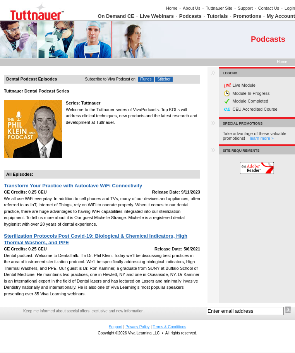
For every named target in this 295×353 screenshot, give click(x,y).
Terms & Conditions (169, 327)
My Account (281, 16)
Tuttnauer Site (219, 8)
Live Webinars (157, 16)
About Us (191, 8)
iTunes (146, 79)
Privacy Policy (137, 327)
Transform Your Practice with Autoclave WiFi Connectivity (73, 185)
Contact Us (268, 8)
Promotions (247, 16)
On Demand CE (116, 16)
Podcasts (190, 16)
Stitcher (163, 79)
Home (171, 8)
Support (245, 8)
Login (290, 8)
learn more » (262, 138)
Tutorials (217, 16)
